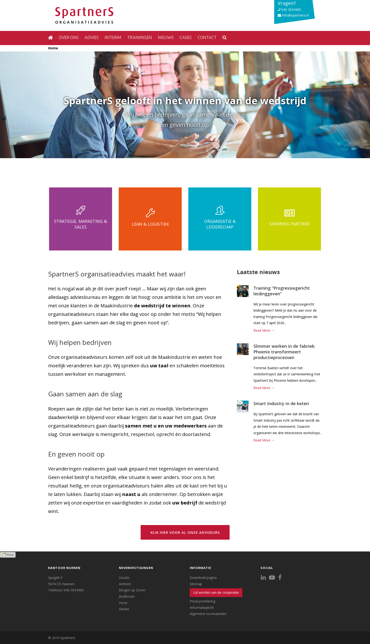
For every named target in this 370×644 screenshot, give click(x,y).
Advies (91, 37)
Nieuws (166, 37)
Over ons (69, 37)
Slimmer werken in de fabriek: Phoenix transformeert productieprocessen (284, 351)
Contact (207, 37)
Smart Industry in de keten (281, 403)
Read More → (264, 330)
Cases (186, 37)
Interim (113, 37)
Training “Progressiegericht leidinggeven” (281, 291)
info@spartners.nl (293, 15)
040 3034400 (289, 9)
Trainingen (139, 37)
